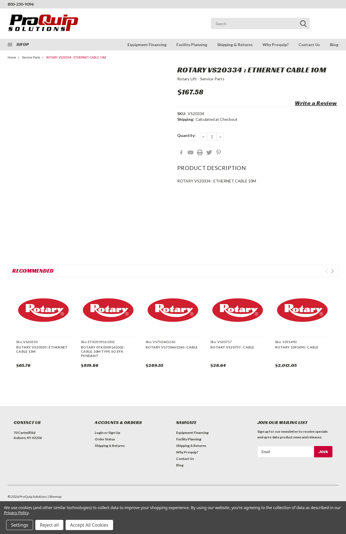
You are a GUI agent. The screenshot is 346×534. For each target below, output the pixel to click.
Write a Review (316, 103)
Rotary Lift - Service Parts (200, 78)
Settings (19, 525)
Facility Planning (191, 44)
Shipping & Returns (235, 44)
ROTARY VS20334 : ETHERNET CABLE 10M (76, 57)
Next (332, 271)
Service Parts (31, 57)
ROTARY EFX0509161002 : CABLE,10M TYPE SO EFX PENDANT (103, 351)
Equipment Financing (146, 44)
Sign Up (114, 432)
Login (99, 432)
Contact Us (309, 44)
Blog (334, 44)
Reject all (49, 525)
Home (12, 57)
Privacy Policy (16, 512)
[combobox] (260, 23)
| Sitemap (54, 496)
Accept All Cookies (89, 525)
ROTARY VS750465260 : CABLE (172, 347)
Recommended (33, 270)
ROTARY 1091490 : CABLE (297, 347)
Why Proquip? (276, 44)
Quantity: (186, 135)
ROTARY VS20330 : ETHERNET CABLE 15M (42, 349)
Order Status (105, 439)
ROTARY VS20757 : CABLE (232, 347)
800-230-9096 (21, 4)
